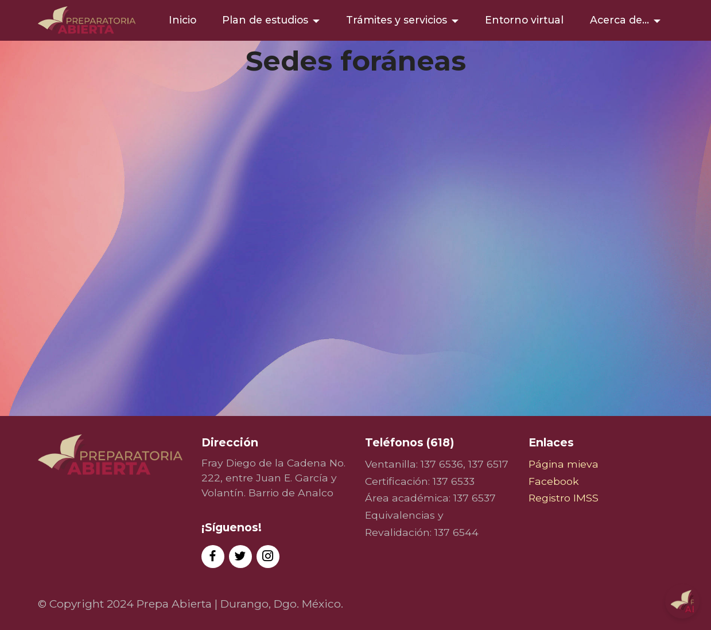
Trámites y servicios (396, 20)
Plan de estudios (265, 20)
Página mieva (564, 464)
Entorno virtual (524, 20)
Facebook (554, 481)
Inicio (182, 20)
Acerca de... (619, 20)
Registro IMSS (564, 498)
